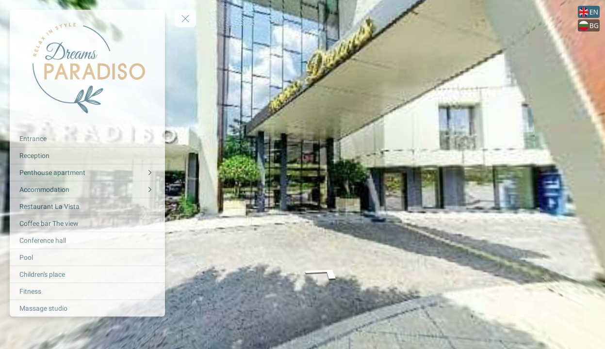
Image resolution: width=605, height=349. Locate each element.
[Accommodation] (87, 189)
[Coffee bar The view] (87, 223)
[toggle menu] (185, 18)
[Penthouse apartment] (87, 172)
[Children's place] (87, 274)
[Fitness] (87, 291)
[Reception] (87, 155)
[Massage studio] (87, 308)
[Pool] (87, 257)
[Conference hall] (87, 240)
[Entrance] (87, 138)
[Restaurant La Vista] (87, 206)
